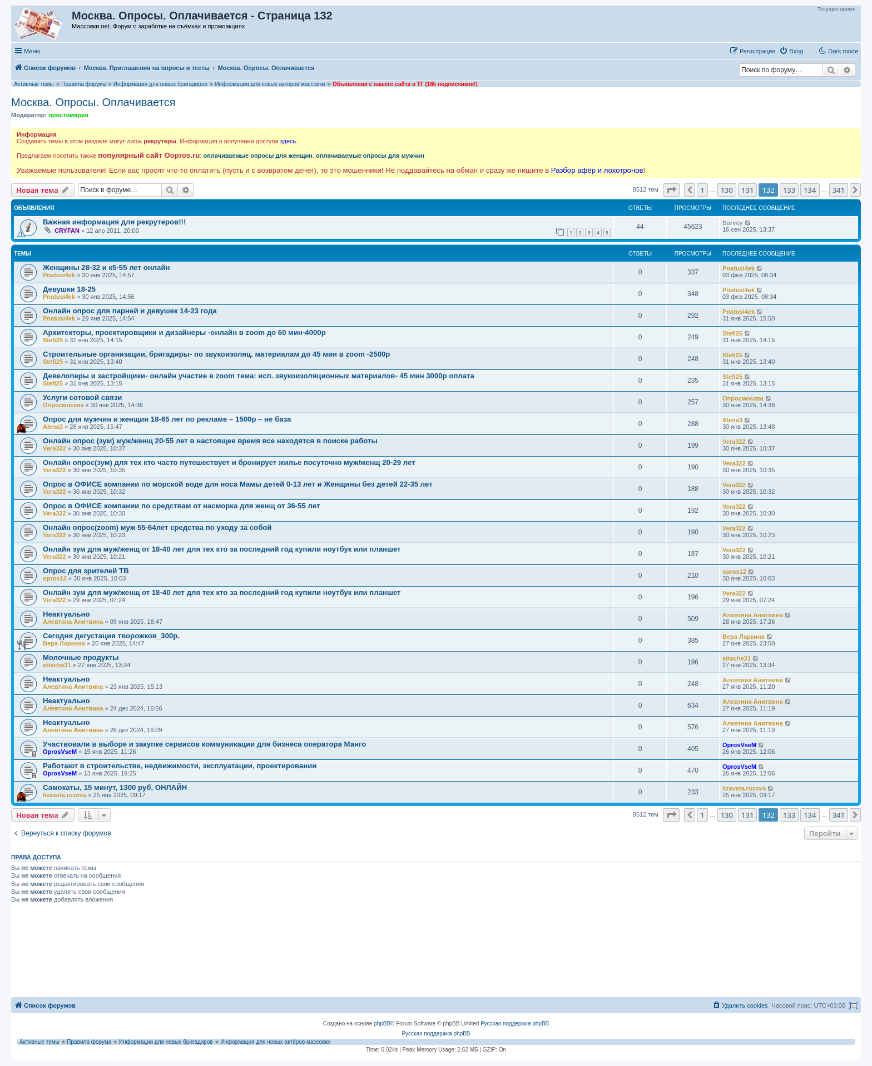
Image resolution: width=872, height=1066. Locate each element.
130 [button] (727, 190)
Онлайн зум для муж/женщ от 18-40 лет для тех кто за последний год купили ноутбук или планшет (222, 549)
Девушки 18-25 (69, 289)
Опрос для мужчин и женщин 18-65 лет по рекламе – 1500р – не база (167, 419)
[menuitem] (791, 51)
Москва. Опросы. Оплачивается (93, 102)
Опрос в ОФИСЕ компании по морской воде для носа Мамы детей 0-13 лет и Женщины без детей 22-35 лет (238, 484)
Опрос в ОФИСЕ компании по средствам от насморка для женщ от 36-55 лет (181, 506)
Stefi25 (53, 340)
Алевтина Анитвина (73, 621)
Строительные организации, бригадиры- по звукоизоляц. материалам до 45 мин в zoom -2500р (216, 354)
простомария (68, 115)
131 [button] (747, 190)
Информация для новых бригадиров (160, 84)
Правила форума (83, 84)
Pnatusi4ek (59, 275)
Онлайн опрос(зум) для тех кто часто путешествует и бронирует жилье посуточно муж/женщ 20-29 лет (229, 462)
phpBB (382, 1023)
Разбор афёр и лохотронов (597, 170)
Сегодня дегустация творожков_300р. (111, 636)
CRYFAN (67, 230)
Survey (732, 222)
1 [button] (702, 190)
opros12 (55, 578)
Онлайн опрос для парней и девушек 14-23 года (130, 311)
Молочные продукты (81, 657)
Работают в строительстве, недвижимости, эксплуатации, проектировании (179, 766)
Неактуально (66, 614)
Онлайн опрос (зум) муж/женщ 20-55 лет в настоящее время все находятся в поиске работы (210, 441)
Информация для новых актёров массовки (270, 84)
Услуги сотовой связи (82, 397)
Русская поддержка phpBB (514, 1023)
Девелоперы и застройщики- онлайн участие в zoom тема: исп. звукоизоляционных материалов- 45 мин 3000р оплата (258, 376)
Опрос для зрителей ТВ (86, 571)
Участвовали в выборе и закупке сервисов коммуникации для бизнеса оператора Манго (204, 744)
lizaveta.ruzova (64, 795)
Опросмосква (63, 405)
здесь (288, 141)
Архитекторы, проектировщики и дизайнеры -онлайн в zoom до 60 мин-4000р (184, 332)
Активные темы (34, 84)
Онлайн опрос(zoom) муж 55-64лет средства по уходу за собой (157, 527)
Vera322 (54, 448)
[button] (671, 190)
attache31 (57, 665)
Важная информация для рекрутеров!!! (114, 222)
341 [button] (839, 190)
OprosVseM (60, 751)
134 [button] (810, 190)
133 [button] (789, 190)
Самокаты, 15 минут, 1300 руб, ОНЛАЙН (115, 787)
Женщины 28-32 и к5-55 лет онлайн (106, 267)
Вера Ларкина (64, 643)
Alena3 (53, 426)
